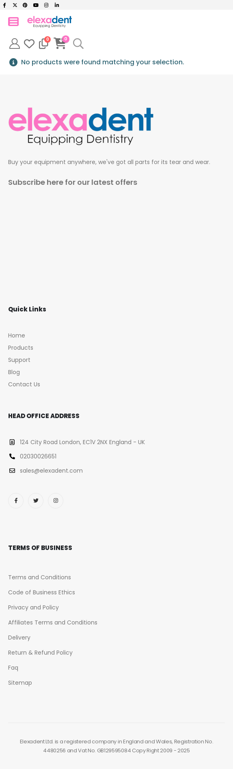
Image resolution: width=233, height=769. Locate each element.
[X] (15, 5)
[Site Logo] (49, 22)
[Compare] (43, 43)
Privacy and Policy (33, 607)
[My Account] (14, 43)
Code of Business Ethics (41, 592)
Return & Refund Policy (40, 653)
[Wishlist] (29, 43)
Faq (13, 668)
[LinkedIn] (57, 5)
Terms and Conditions (39, 577)
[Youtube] (36, 5)
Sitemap (20, 683)
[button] (78, 43)
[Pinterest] (25, 5)
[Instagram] (46, 5)
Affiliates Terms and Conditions (52, 622)
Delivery (19, 637)
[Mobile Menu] (13, 21)
